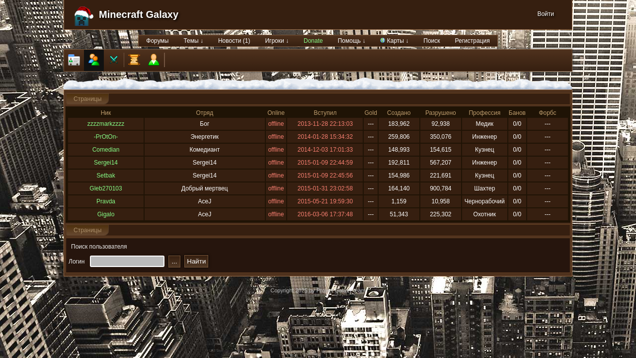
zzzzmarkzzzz (106, 123)
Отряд (204, 112)
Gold (370, 112)
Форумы (157, 40)
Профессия (484, 112)
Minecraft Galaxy (138, 14)
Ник (106, 112)
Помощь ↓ (352, 40)
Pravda (105, 201)
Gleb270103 (105, 188)
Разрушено (440, 112)
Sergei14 (106, 162)
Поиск (431, 40)
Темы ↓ (193, 40)
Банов (517, 112)
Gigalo (106, 214)
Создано (398, 112)
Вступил (325, 112)
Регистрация (472, 40)
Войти (545, 13)
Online (276, 112)
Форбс (547, 112)
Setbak (105, 175)
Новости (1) (234, 40)
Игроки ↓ (277, 40)
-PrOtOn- (106, 136)
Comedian (106, 149)
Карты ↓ (394, 40)
